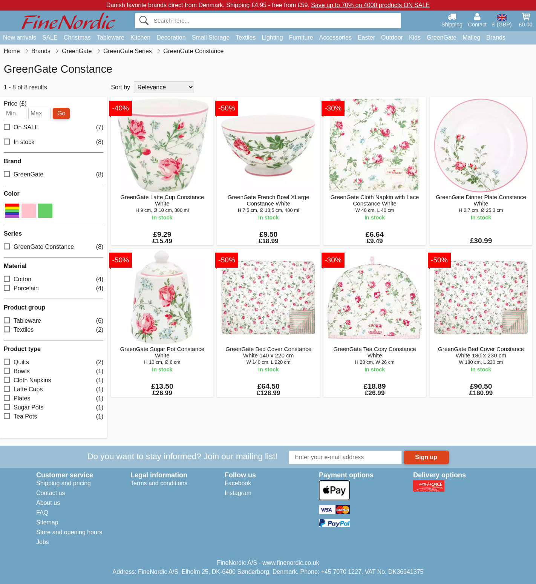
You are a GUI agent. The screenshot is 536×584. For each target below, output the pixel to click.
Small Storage (211, 37)
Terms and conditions (158, 483)
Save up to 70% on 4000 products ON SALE (370, 5)
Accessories (335, 37)
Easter (366, 37)
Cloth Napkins (53, 380)
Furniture (301, 37)
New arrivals (19, 37)
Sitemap (47, 522)
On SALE (53, 127)
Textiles (246, 37)
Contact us (50, 493)
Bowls (53, 371)
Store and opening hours (69, 532)
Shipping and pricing (63, 483)
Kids (415, 37)
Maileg (471, 37)
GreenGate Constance (53, 247)
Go (61, 113)
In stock (53, 142)
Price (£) (15, 104)
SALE (50, 37)
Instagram (238, 493)
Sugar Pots (53, 407)
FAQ (42, 512)
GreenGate (441, 37)
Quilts (53, 362)
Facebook (238, 483)
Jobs (42, 542)
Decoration (170, 37)
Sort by (120, 87)
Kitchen (140, 37)
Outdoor (392, 37)
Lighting (272, 37)
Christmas (77, 37)
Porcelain (53, 288)
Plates (53, 398)
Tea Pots (53, 416)
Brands (495, 37)
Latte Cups (53, 389)
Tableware (110, 37)
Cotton (53, 279)
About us (48, 503)
